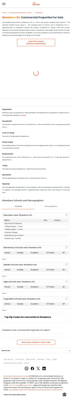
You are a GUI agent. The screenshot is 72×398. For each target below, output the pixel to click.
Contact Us (19, 359)
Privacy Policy (27, 385)
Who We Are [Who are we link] (8, 359)
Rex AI (27, 363)
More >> (4, 259)
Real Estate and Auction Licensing (16, 376)
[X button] (38, 368)
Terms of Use (14, 385)
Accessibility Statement (18, 390)
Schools (18, 206)
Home (4, 13)
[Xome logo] (36, 3)
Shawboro (39, 13)
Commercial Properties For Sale (19, 13)
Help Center (30, 359)
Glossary (41, 359)
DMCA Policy (57, 390)
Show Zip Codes (36, 342)
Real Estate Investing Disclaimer (40, 390)
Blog (48, 359)
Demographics (51, 206)
